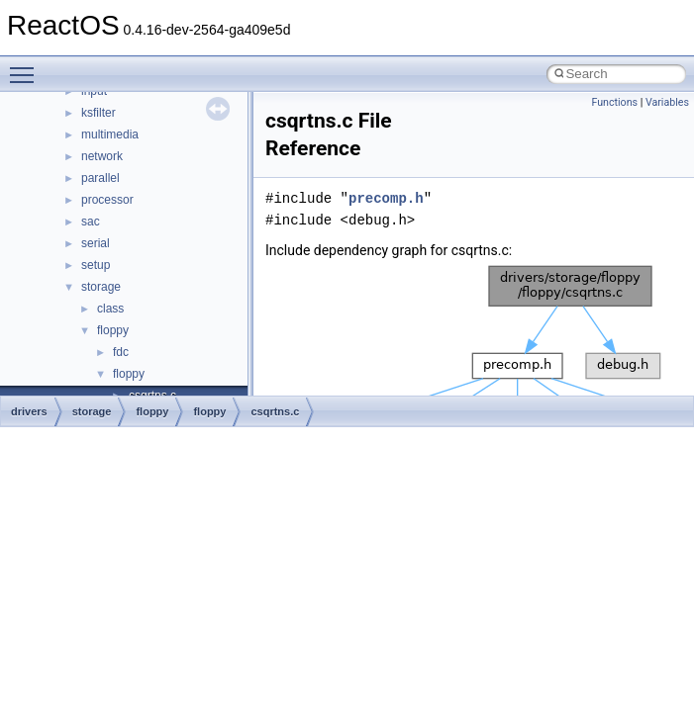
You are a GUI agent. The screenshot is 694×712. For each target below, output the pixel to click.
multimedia (110, 134)
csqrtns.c (274, 411)
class (110, 308)
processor (107, 200)
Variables (667, 102)
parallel (100, 178)
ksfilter (98, 113)
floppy (113, 330)
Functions (614, 102)
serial (95, 243)
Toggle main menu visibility (27, 66)
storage (101, 287)
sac (90, 221)
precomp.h (386, 198)
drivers (29, 411)
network (102, 156)
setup (95, 265)
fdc (121, 352)
